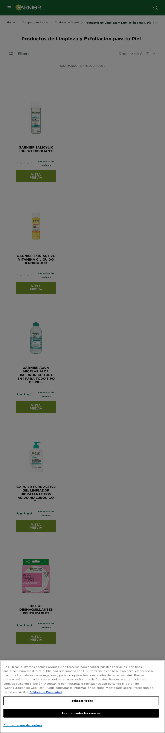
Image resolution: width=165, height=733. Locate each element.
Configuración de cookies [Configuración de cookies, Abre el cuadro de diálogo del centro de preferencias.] (22, 725)
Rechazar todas (81, 700)
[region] (82, 696)
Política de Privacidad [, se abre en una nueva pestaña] (45, 692)
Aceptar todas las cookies (81, 713)
